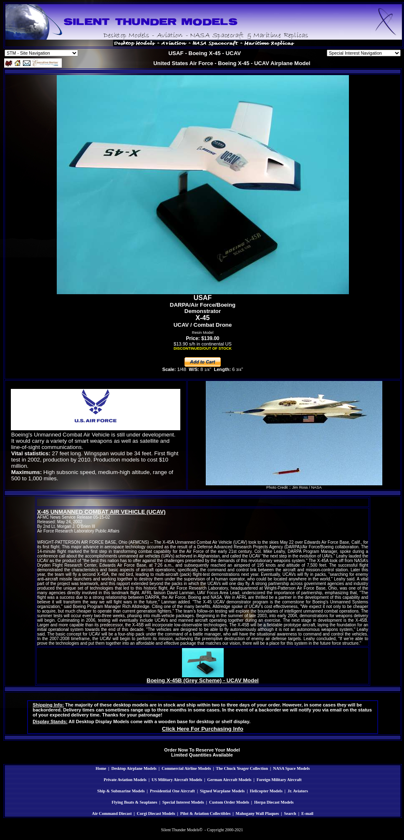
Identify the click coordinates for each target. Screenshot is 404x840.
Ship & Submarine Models (121, 791)
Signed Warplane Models (222, 791)
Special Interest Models (183, 802)
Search (290, 813)
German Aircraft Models (229, 779)
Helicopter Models (266, 791)
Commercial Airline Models (186, 768)
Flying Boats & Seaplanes (134, 802)
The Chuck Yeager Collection (242, 768)
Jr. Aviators (298, 791)
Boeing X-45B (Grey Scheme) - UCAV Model (202, 680)
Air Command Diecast (111, 813)
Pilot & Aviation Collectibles (205, 813)
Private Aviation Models (125, 779)
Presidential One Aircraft (172, 791)
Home (101, 768)
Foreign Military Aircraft (279, 779)
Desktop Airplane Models (134, 768)
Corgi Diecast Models (156, 813)
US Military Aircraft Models (177, 779)
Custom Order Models (229, 802)
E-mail (307, 813)
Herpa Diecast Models (273, 802)
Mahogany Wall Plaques (257, 813)
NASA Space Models (291, 768)
